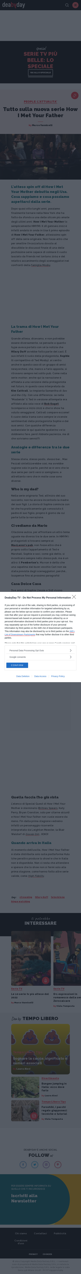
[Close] (75, 598)
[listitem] (40, 650)
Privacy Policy (58, 676)
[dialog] (40, 637)
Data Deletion (22, 676)
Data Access (40, 676)
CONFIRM (17, 665)
